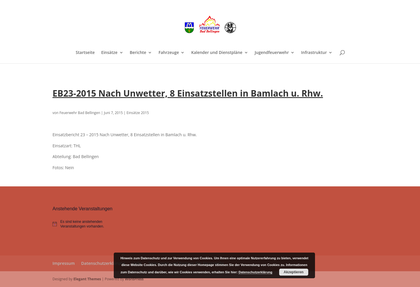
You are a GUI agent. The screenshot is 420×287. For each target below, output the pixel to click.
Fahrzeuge (168, 52)
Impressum (63, 263)
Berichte (138, 52)
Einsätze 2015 (138, 112)
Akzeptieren (294, 272)
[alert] (85, 224)
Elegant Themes (87, 278)
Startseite (85, 52)
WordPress (134, 278)
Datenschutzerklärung (103, 263)
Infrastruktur (314, 52)
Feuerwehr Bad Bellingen (80, 112)
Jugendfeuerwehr (272, 52)
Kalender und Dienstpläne (216, 52)
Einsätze (109, 52)
